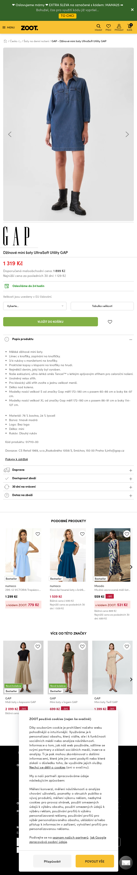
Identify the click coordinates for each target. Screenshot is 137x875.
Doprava (68, 470)
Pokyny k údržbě (16, 459)
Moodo (99, 586)
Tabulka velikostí (102, 306)
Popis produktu (68, 339)
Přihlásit (119, 27)
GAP (8, 698)
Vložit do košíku (51, 321)
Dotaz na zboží (68, 495)
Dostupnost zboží (68, 478)
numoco (10, 586)
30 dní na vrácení (68, 487)
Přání (108, 27)
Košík (130, 27)
